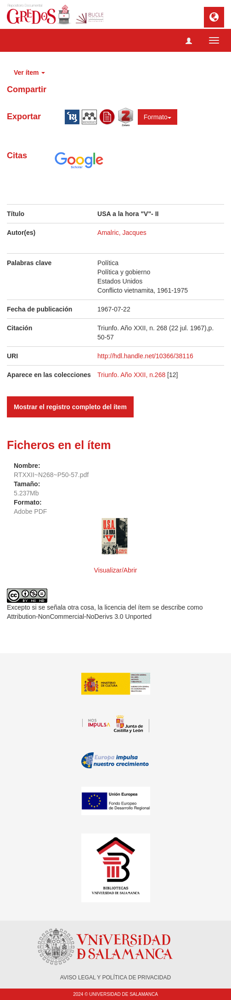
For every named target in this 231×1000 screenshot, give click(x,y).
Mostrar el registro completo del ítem (70, 407)
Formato (157, 117)
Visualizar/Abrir (115, 570)
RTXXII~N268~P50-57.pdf (51, 474)
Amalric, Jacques (121, 232)
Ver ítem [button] (29, 72)
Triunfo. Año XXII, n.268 (132, 374)
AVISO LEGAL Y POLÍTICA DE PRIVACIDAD (115, 977)
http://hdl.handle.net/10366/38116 (145, 356)
